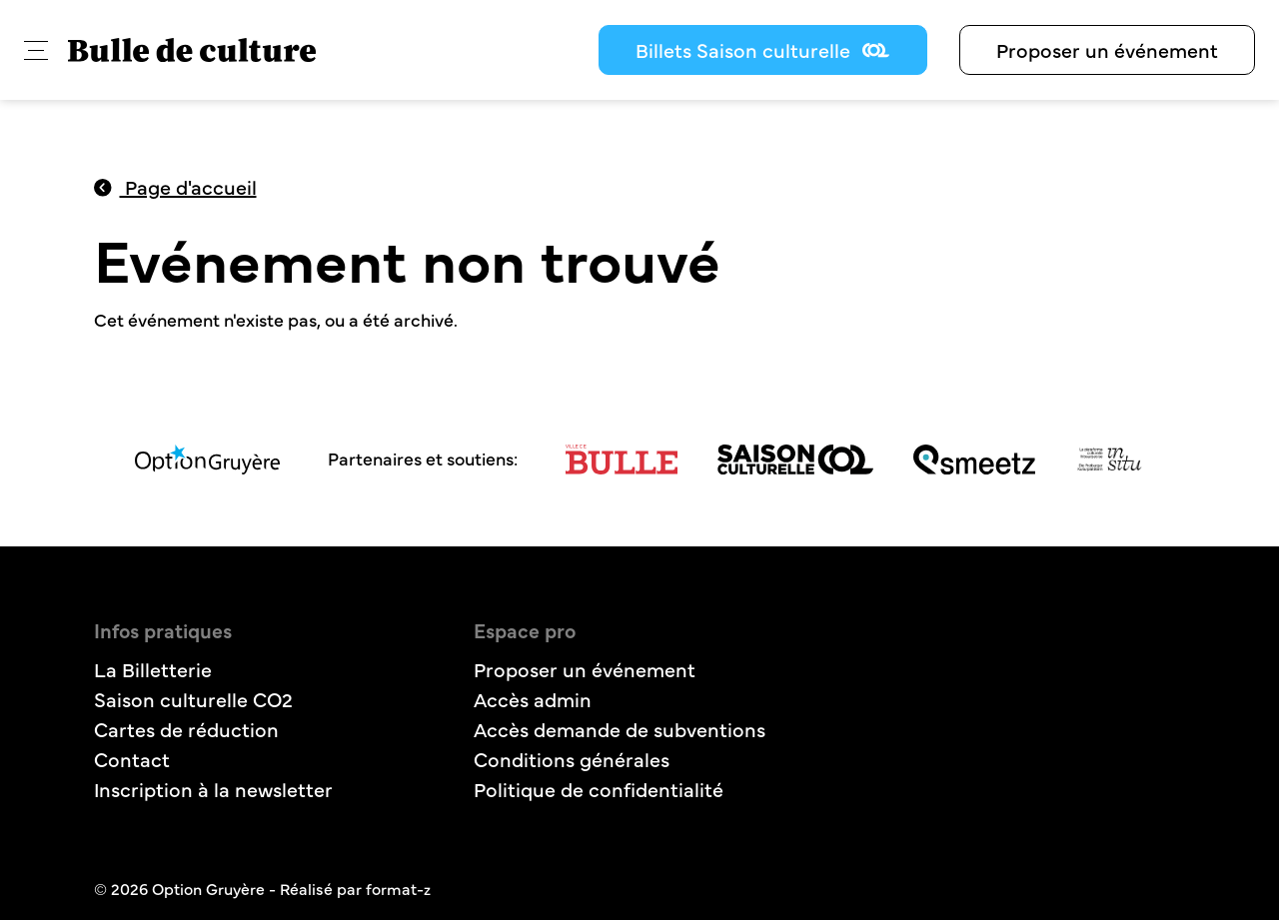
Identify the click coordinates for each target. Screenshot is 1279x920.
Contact (132, 758)
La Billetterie (153, 668)
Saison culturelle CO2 (193, 698)
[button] (36, 50)
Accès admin (533, 698)
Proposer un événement (1107, 49)
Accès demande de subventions (619, 728)
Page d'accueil (175, 186)
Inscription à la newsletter (213, 788)
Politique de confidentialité (598, 788)
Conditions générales (571, 758)
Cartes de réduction (186, 728)
